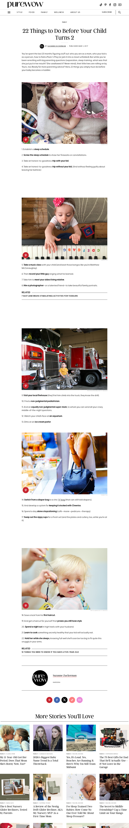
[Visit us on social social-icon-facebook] (110, 4)
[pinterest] (26, 140)
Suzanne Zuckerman (56, 46)
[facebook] (57, 700)
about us (75, 12)
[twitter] (64, 700)
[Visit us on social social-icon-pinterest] (105, 4)
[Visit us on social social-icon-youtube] (119, 4)
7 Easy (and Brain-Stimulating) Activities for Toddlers (50, 296)
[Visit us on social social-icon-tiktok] (101, 4)
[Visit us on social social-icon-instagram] (114, 4)
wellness (59, 12)
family (44, 12)
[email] (80, 700)
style (20, 12)
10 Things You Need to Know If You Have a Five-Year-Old (50, 652)
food (32, 12)
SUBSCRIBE (107, 12)
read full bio (56, 682)
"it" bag (61, 500)
